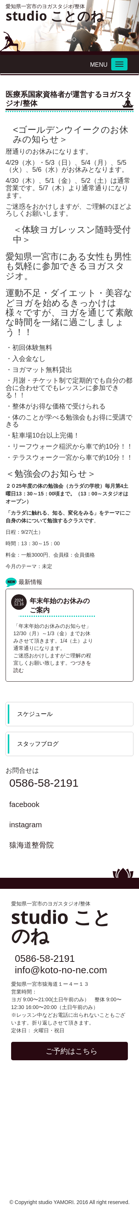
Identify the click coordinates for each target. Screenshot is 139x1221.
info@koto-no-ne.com (61, 969)
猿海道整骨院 (31, 845)
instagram (25, 825)
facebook (24, 804)
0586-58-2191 (44, 783)
